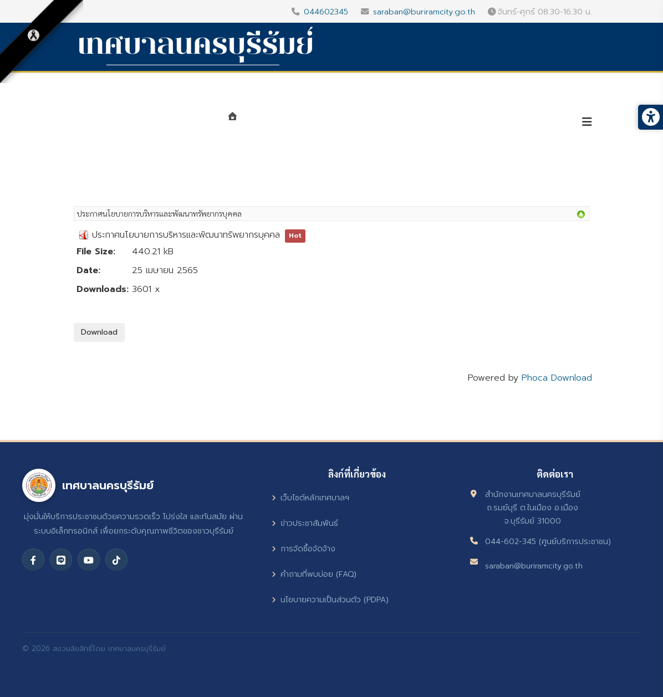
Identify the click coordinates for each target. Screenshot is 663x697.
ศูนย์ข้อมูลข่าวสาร (433, 123)
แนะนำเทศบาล (281, 123)
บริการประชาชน (525, 123)
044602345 (326, 12)
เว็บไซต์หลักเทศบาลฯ (310, 498)
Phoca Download (557, 378)
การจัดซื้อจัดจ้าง (303, 549)
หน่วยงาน (351, 123)
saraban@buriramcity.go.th (424, 12)
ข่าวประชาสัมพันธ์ (305, 523)
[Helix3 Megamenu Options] (587, 122)
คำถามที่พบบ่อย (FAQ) (314, 574)
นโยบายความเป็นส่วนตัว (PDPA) (330, 600)
